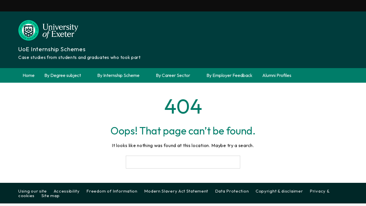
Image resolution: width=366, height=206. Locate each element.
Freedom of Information (111, 191)
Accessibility (67, 191)
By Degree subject (65, 75)
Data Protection (232, 191)
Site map (50, 195)
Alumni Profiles (276, 75)
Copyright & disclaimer (279, 191)
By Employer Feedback (229, 75)
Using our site (32, 191)
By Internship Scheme (121, 75)
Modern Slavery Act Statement (176, 191)
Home (29, 75)
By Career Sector (176, 75)
